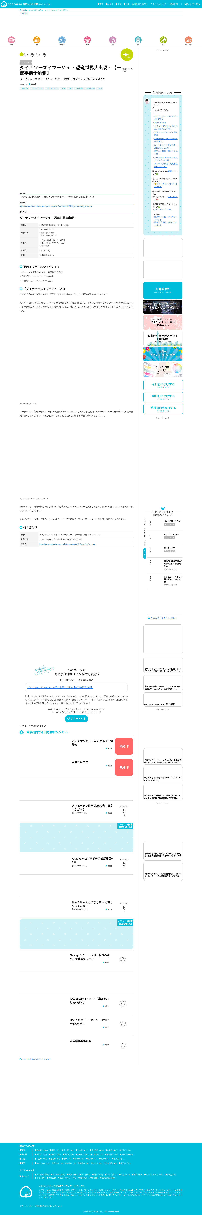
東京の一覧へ (126, 1150)
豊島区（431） (112, 1150)
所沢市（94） (59, 1163)
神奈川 (109, 4)
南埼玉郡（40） (112, 1163)
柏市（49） (67, 1159)
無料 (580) (52, 1178)
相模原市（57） (83, 1155)
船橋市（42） (80, 1159)
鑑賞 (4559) (73, 1175)
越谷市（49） (85, 1163)
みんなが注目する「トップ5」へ (162, 618)
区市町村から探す (140, 4)
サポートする (76, 718)
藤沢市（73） (69, 1155)
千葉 (118, 4)
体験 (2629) (125, 1175)
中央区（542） (69, 1150)
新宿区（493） (83, 1150)
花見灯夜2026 (80, 762)
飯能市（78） (72, 1163)
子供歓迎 (80, 88)
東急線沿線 (91, 88)
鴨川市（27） (106, 1159)
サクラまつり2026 (171, 534)
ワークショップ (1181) (154, 1175)
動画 (170, 171)
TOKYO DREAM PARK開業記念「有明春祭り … (173, 563)
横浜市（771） (42, 1155)
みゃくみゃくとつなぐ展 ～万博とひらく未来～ (173, 579)
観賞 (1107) (171, 1175)
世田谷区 (25, 88)
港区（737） (56, 1150)
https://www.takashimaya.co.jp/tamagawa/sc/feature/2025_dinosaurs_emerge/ (56, 206)
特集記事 (174, 4)
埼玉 (127, 4)
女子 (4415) (85, 1175)
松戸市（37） (93, 1159)
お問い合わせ (57, 1206)
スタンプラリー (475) (68, 1178)
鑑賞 (100, 88)
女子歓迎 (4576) (59, 1175)
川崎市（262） (56, 1155)
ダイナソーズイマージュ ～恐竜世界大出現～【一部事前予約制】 (60, 687)
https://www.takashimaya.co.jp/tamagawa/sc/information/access (67, 544)
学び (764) (40, 1178)
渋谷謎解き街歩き (80, 1041)
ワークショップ (52, 88)
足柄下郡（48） (98, 1155)
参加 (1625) (138, 1175)
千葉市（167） (42, 1159)
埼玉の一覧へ (125, 1163)
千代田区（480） (98, 1150)
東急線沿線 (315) (108, 1178)
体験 (63, 88)
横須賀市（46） (113, 1155)
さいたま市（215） (43, 1163)
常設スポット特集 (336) (89, 1178)
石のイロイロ (169, 548)
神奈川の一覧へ (127, 1155)
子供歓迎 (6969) (43, 1175)
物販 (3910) (98, 1175)
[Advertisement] (101, 25)
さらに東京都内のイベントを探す (36, 1059)
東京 (100, 4)
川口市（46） (98, 1163)
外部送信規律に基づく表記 (43, 1206)
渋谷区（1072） (42, 1150)
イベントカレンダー (159, 4)
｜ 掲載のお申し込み (190, 4)
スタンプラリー (38, 88)
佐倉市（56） (55, 1159)
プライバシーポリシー (27, 1206)
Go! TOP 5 (145, 554)
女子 (71, 88)
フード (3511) (112, 1175)
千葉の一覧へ (119, 1159)
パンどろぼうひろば (172, 521)
